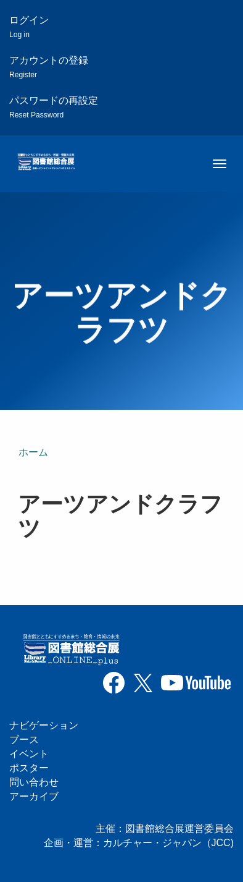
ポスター (29, 768)
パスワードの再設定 (53, 107)
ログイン (29, 27)
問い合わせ (34, 782)
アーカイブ (34, 796)
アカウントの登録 (48, 67)
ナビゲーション (43, 725)
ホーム (33, 452)
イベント (29, 753)
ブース (24, 739)
